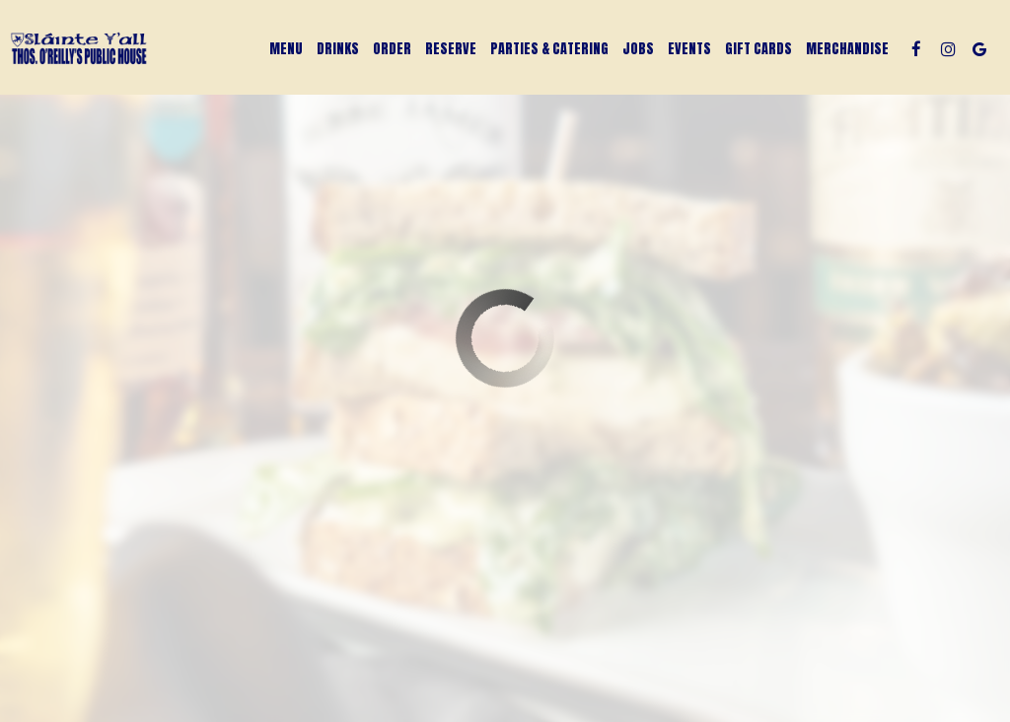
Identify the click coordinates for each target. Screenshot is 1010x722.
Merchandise (847, 49)
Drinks (338, 49)
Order (392, 49)
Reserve (450, 49)
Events (689, 49)
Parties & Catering (549, 49)
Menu (286, 49)
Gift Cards (758, 49)
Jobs (638, 49)
